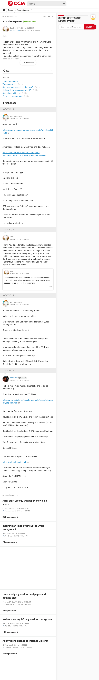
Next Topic (47, 16)
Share (8, 71)
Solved (27, 22)
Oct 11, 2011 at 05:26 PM (19, 274)
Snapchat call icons (11, 93)
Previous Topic (10, 16)
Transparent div (9, 84)
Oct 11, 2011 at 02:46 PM (19, 119)
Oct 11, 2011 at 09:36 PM (19, 305)
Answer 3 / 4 (8, 295)
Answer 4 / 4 (8, 371)
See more (30, 63)
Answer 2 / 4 (8, 230)
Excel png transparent (12, 96)
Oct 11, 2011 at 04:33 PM (19, 239)
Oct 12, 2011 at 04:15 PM (30, 30)
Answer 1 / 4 (8, 109)
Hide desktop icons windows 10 (17, 90)
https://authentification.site (15, 462)
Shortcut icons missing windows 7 (18, 87)
